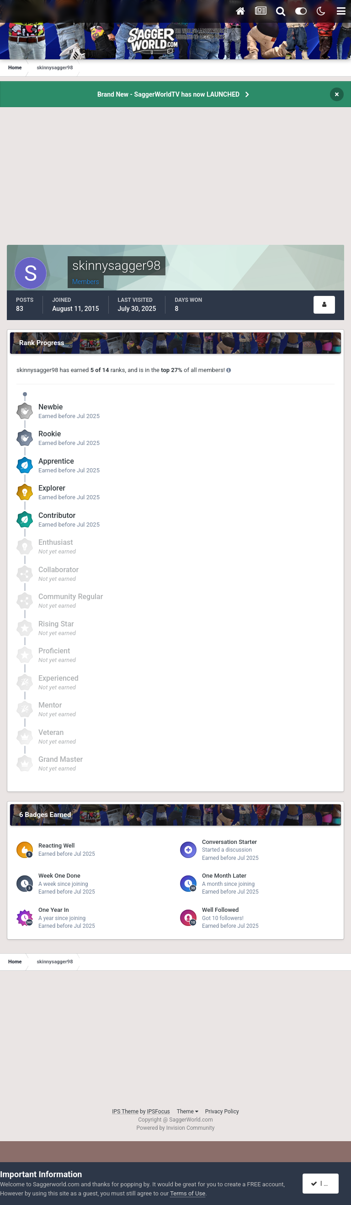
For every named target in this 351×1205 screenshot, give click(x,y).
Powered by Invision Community (176, 1128)
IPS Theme (125, 1111)
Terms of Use (187, 1193)
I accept (325, 1183)
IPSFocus (158, 1111)
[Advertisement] (175, 181)
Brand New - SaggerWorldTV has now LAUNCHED (168, 94)
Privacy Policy (222, 1111)
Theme (187, 1111)
